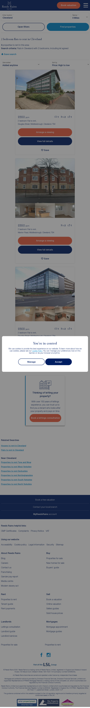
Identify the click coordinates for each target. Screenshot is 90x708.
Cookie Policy (37, 351)
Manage (31, 362)
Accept (58, 362)
